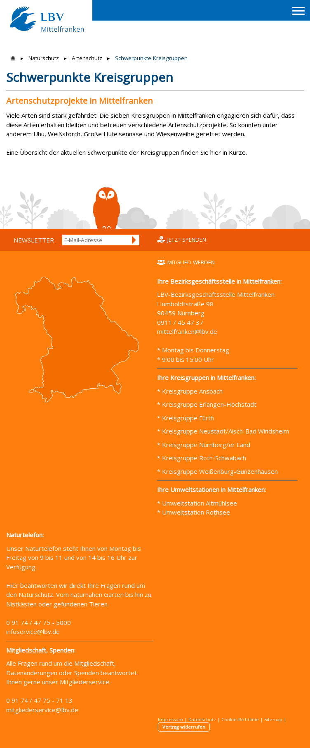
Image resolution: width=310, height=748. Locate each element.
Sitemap (273, 719)
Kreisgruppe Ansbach (191, 391)
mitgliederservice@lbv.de (42, 710)
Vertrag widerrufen (183, 727)
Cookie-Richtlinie (240, 719)
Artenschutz (87, 58)
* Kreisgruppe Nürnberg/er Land (203, 444)
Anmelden (134, 240)
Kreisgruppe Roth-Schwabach (203, 458)
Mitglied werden (191, 262)
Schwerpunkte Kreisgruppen (151, 58)
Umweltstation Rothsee (196, 512)
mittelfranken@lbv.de (188, 331)
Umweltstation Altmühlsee (199, 503)
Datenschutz (202, 719)
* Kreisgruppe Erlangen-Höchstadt (206, 404)
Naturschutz (43, 58)
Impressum (170, 719)
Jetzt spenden (186, 239)
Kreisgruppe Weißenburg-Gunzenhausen (219, 471)
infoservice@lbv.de (33, 631)
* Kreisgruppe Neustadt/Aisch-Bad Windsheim (223, 431)
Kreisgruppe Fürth (188, 418)
